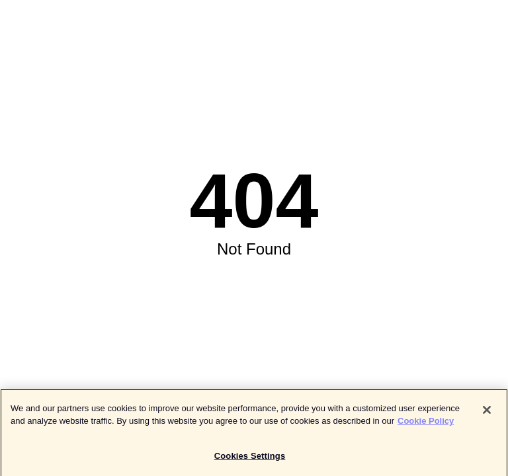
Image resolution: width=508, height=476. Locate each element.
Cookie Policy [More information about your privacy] (426, 423)
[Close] (486, 412)
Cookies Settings (250, 458)
